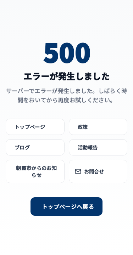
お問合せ (89, 171)
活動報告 (88, 147)
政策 (83, 126)
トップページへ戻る (68, 206)
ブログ (22, 147)
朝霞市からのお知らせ (36, 171)
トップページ (30, 126)
